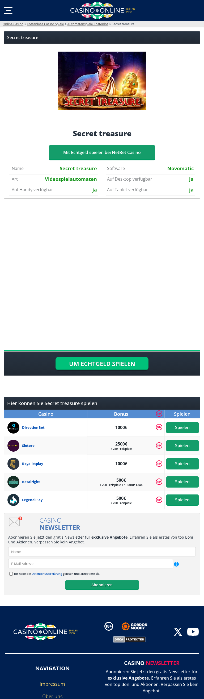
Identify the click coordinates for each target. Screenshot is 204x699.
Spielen (182, 427)
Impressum (52, 684)
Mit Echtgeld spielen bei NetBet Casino (102, 152)
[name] (102, 551)
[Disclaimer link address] (138, 626)
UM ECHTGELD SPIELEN (102, 364)
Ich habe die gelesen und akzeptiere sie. (57, 574)
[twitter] (178, 632)
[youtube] (193, 632)
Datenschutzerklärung (47, 574)
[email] (90, 563)
